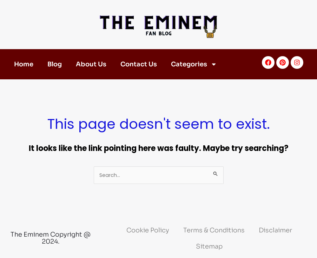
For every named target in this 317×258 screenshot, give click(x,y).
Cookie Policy (147, 230)
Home (23, 64)
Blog (54, 64)
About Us (91, 64)
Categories (194, 64)
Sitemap (209, 246)
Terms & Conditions (214, 230)
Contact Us (138, 64)
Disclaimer (275, 230)
